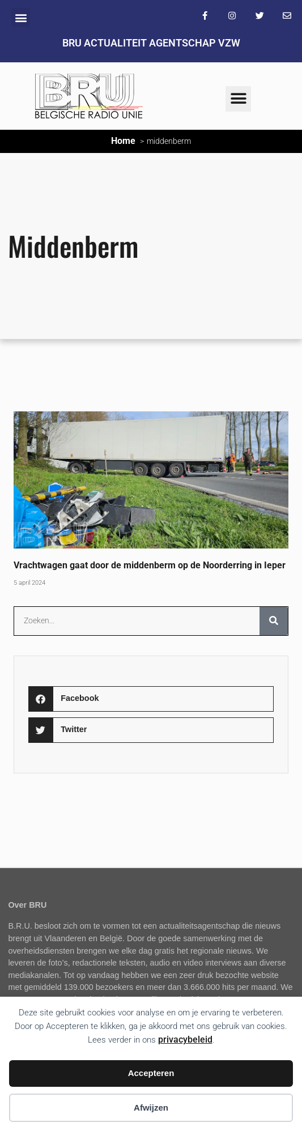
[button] (20, 17)
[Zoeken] (274, 621)
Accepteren (151, 1073)
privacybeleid (185, 1039)
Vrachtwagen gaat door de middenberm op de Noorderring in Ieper (150, 565)
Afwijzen (151, 1107)
